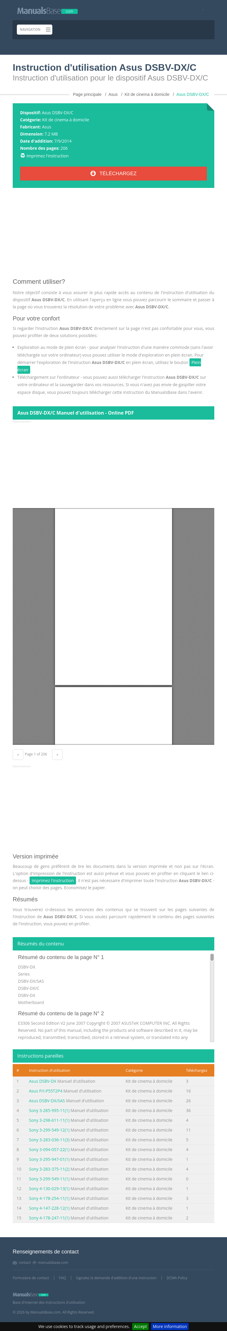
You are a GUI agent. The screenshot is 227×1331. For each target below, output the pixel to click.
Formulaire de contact (31, 1277)
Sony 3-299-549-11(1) (49, 1179)
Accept (140, 1326)
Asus (46, 127)
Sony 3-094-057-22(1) (49, 1149)
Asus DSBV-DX (42, 1081)
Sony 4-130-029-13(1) (49, 1188)
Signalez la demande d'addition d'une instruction (116, 1277)
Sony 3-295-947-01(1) (49, 1159)
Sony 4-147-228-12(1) (49, 1208)
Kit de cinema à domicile (65, 120)
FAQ (62, 1277)
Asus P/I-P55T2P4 (45, 1091)
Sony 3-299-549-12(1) (49, 1130)
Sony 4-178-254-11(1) (49, 1198)
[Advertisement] (113, 235)
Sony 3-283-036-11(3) (49, 1140)
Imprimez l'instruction (48, 156)
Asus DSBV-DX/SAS (47, 1100)
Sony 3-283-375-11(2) (49, 1169)
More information (170, 1326)
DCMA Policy (177, 1277)
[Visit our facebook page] (201, 10)
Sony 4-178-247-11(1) (49, 1218)
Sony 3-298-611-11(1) (49, 1120)
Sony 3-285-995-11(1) (49, 1110)
